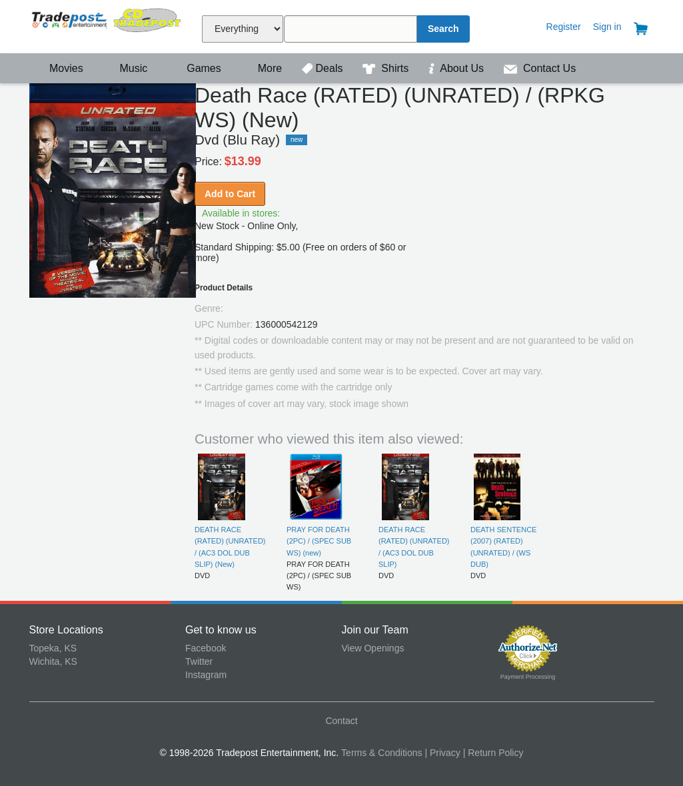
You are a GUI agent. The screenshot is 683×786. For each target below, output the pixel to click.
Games (195, 68)
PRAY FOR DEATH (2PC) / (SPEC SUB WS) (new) (319, 541)
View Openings (373, 648)
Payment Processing (528, 676)
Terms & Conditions (381, 752)
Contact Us (540, 68)
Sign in (607, 26)
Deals (324, 68)
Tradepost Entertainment (107, 25)
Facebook (205, 648)
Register (563, 26)
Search (443, 28)
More (263, 68)
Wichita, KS (53, 661)
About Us (457, 68)
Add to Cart (230, 194)
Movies (58, 68)
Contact (341, 720)
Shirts (387, 68)
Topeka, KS (53, 648)
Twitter (199, 661)
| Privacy (442, 752)
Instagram (206, 674)
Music (127, 68)
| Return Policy (493, 752)
